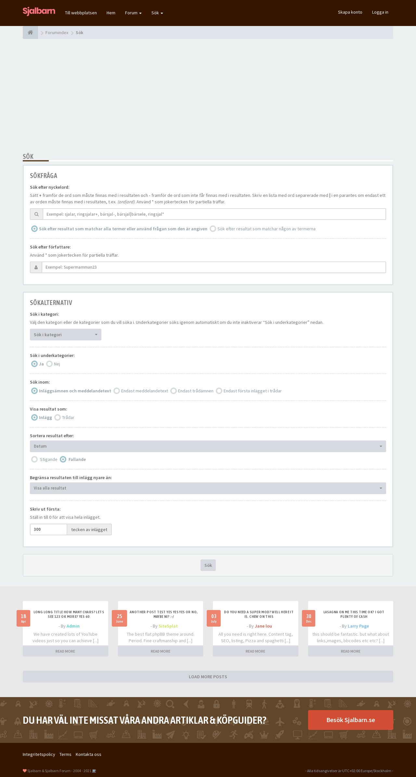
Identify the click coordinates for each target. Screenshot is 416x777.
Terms (65, 754)
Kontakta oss (88, 754)
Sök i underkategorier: (52, 355)
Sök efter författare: (50, 247)
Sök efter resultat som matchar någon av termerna (266, 229)
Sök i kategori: (44, 314)
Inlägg (45, 417)
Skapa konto (350, 12)
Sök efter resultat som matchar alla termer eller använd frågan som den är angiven (123, 229)
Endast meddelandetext (144, 391)
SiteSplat (168, 626)
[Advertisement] (208, 95)
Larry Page (358, 626)
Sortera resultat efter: (52, 436)
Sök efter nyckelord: (50, 187)
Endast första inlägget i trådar (253, 391)
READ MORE (65, 651)
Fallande (77, 459)
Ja (41, 364)
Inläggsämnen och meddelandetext (75, 391)
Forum (133, 13)
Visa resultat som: (48, 409)
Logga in (380, 12)
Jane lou (263, 626)
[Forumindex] (30, 32)
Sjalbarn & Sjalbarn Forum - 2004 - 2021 (59, 770)
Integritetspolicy (39, 754)
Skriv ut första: (45, 509)
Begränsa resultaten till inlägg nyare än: (71, 477)
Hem (111, 13)
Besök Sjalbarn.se (350, 720)
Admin (73, 626)
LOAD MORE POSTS (208, 677)
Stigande (49, 459)
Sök (157, 13)
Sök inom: (40, 382)
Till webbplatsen (81, 13)
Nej (57, 364)
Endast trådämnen (196, 391)
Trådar (68, 417)
